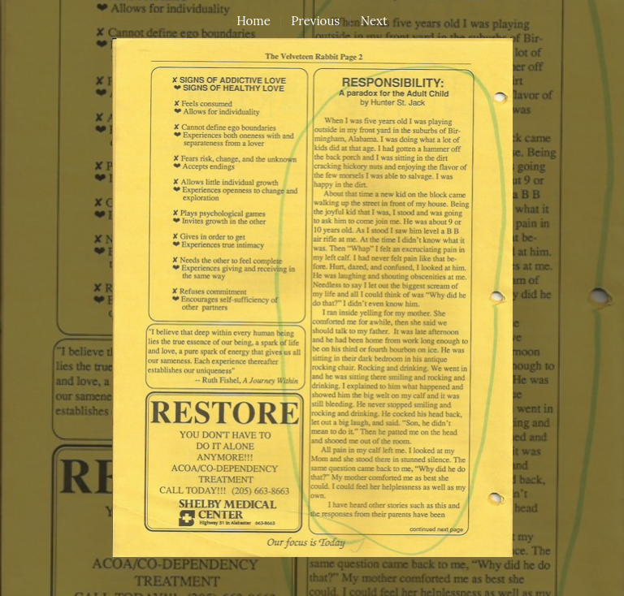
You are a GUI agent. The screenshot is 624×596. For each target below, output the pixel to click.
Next (374, 20)
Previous (315, 20)
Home (253, 20)
